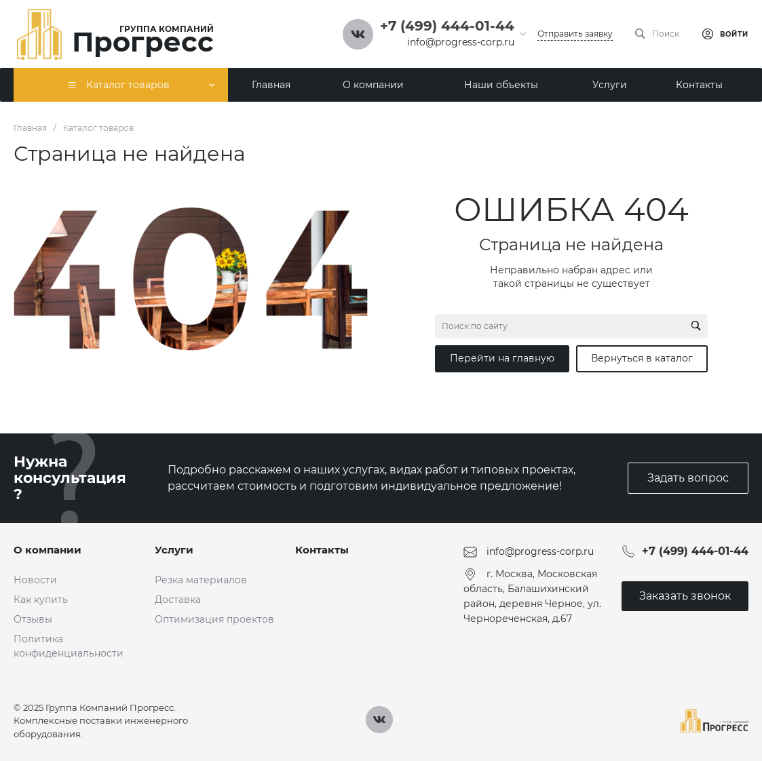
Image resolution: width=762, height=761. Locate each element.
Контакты (322, 549)
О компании (47, 549)
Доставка (178, 599)
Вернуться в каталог (642, 358)
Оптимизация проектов (214, 619)
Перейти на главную (502, 358)
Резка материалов (201, 580)
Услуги (174, 549)
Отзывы (33, 619)
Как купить (41, 599)
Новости (35, 580)
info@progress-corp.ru (460, 42)
